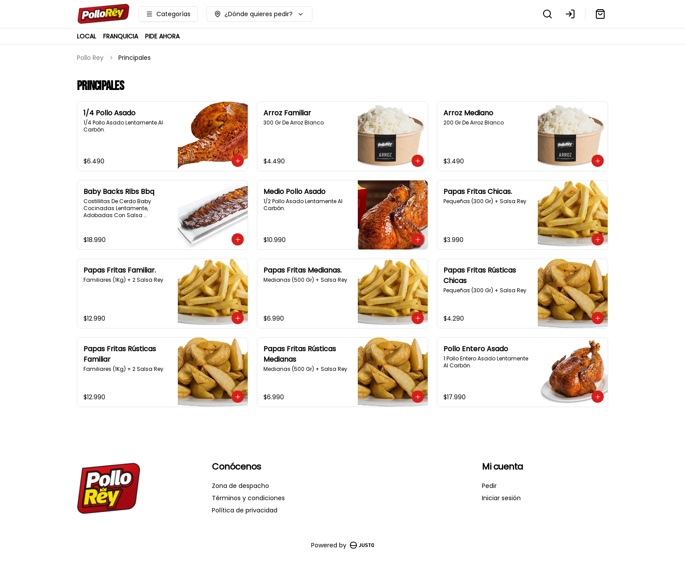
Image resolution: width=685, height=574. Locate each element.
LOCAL (86, 36)
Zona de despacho (240, 485)
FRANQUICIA (120, 36)
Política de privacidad (244, 510)
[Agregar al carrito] (238, 161)
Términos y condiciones (248, 498)
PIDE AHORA (162, 36)
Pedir (489, 485)
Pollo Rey (90, 57)
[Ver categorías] (168, 14)
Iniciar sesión (501, 498)
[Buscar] (547, 14)
